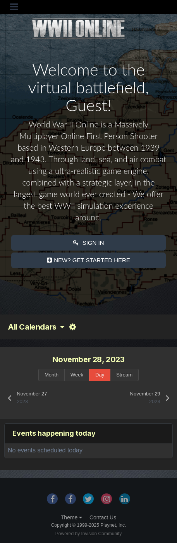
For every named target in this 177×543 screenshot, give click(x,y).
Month (51, 375)
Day (99, 375)
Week (76, 375)
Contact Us (102, 517)
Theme (71, 517)
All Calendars (36, 327)
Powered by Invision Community (88, 533)
